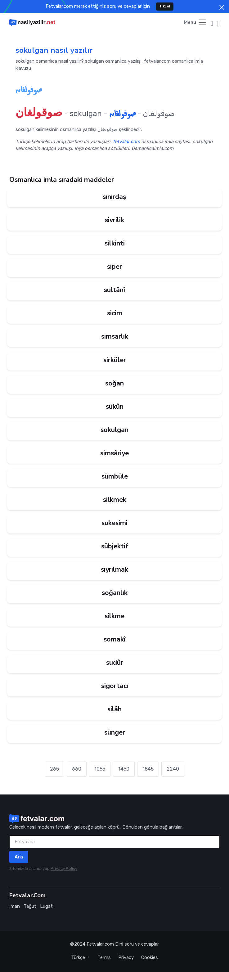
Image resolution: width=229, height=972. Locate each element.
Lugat (46, 906)
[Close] (221, 7)
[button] (212, 22)
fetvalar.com (126, 141)
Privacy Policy (64, 868)
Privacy (126, 957)
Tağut (30, 906)
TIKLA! (164, 6)
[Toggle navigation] (195, 22)
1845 (148, 769)
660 (76, 769)
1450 (123, 769)
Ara (19, 857)
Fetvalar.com (100, 944)
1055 (99, 769)
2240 (173, 769)
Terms (104, 957)
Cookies (149, 957)
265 (54, 769)
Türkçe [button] (78, 957)
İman (14, 906)
